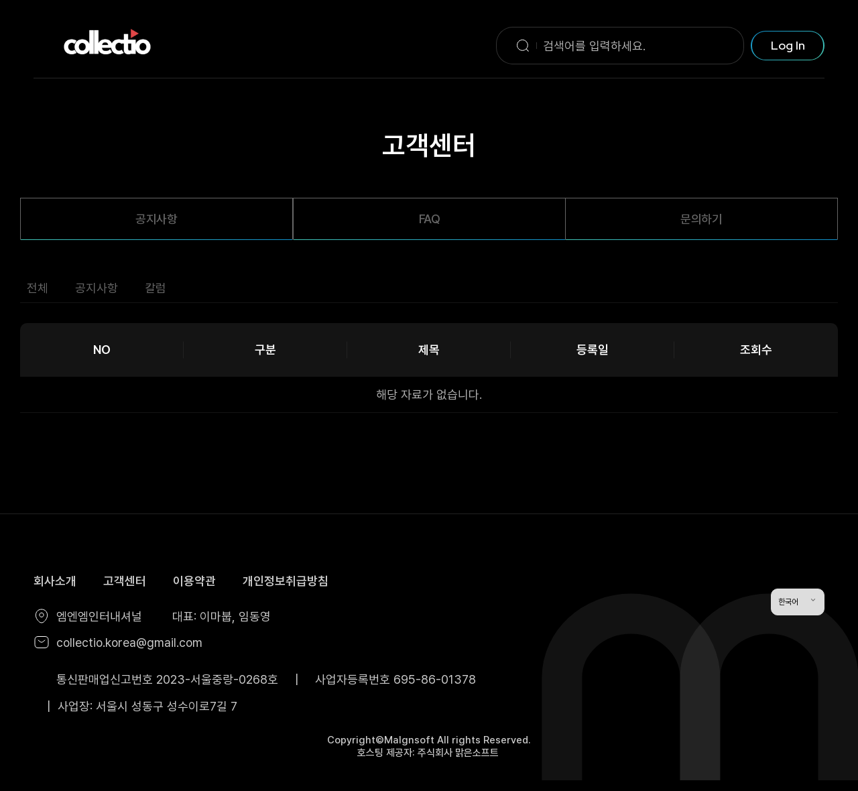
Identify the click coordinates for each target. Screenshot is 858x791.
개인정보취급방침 (285, 581)
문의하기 (701, 219)
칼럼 (155, 288)
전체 (37, 288)
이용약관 (194, 581)
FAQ (429, 219)
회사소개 (55, 581)
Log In (788, 45)
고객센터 (124, 581)
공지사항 (156, 219)
